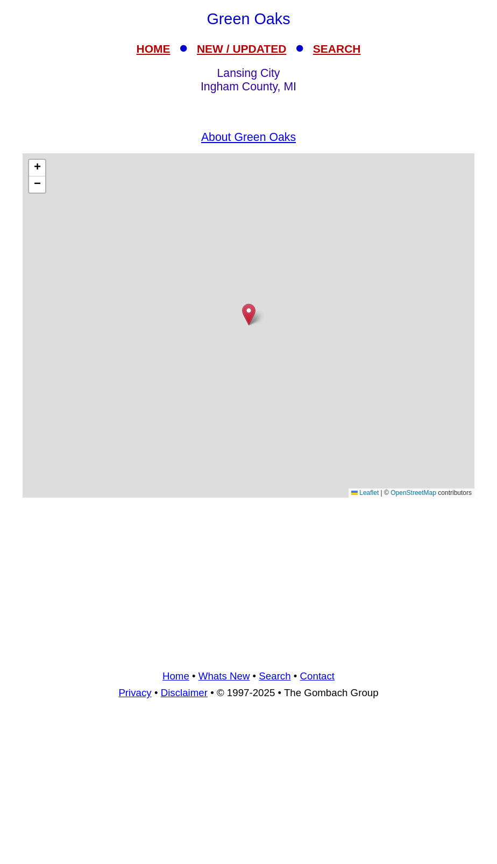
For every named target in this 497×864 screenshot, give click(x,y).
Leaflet (365, 493)
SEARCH (337, 49)
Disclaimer (184, 692)
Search (274, 676)
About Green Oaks (248, 137)
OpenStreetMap (413, 493)
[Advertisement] (248, 582)
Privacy (134, 692)
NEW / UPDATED (241, 49)
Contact (317, 676)
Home (175, 676)
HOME (154, 49)
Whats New (224, 676)
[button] (248, 314)
